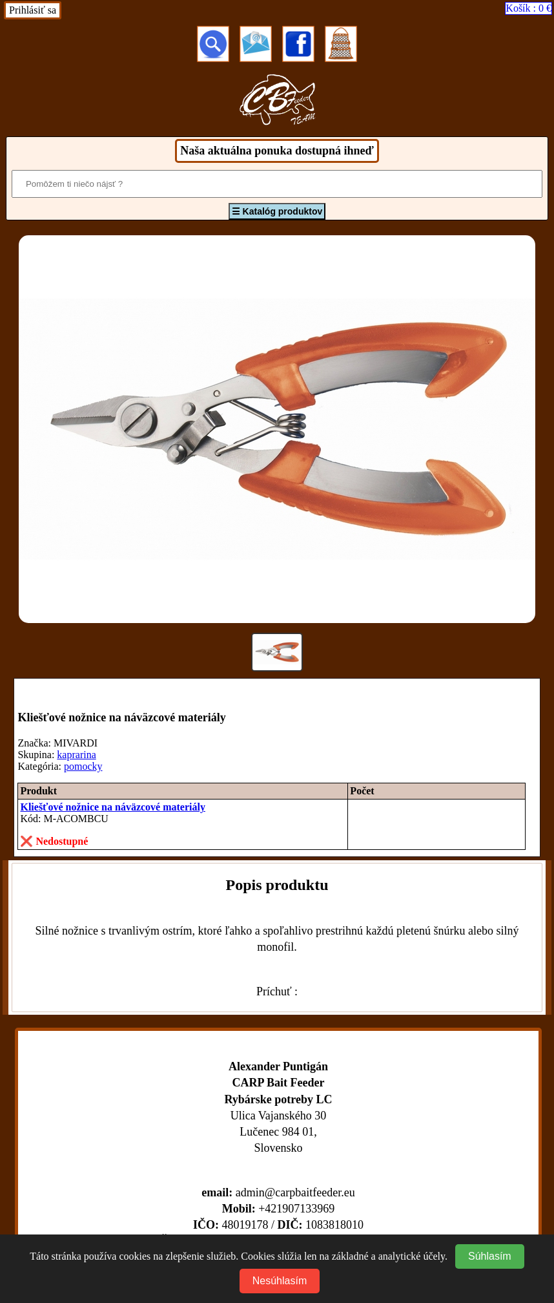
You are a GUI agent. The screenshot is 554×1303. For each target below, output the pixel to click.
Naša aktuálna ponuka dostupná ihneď (276, 150)
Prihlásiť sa (32, 10)
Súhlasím (489, 1256)
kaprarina (76, 754)
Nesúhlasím (279, 1280)
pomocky (83, 766)
